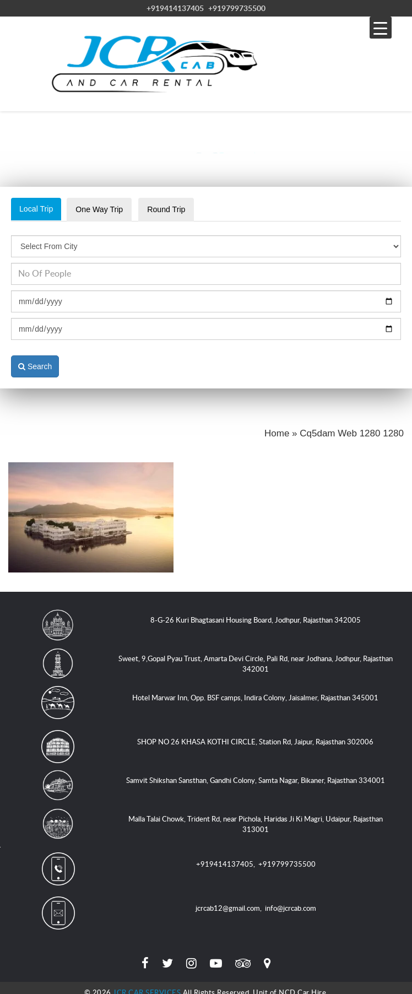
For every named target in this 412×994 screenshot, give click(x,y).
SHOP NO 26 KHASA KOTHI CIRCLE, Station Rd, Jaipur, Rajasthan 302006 (255, 733)
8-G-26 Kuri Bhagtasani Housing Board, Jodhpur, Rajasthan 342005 (255, 612)
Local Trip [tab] (38, 209)
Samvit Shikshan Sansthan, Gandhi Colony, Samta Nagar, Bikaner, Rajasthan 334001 (255, 772)
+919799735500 (236, 8)
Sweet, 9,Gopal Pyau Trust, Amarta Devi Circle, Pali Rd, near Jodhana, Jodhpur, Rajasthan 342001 (255, 655)
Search (35, 357)
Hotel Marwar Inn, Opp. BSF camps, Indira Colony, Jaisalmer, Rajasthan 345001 (255, 689)
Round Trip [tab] (179, 209)
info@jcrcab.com (290, 899)
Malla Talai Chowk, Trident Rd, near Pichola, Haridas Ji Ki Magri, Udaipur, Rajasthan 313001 (255, 816)
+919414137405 (175, 8)
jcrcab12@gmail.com (228, 899)
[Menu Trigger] (381, 28)
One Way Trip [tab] (106, 209)
